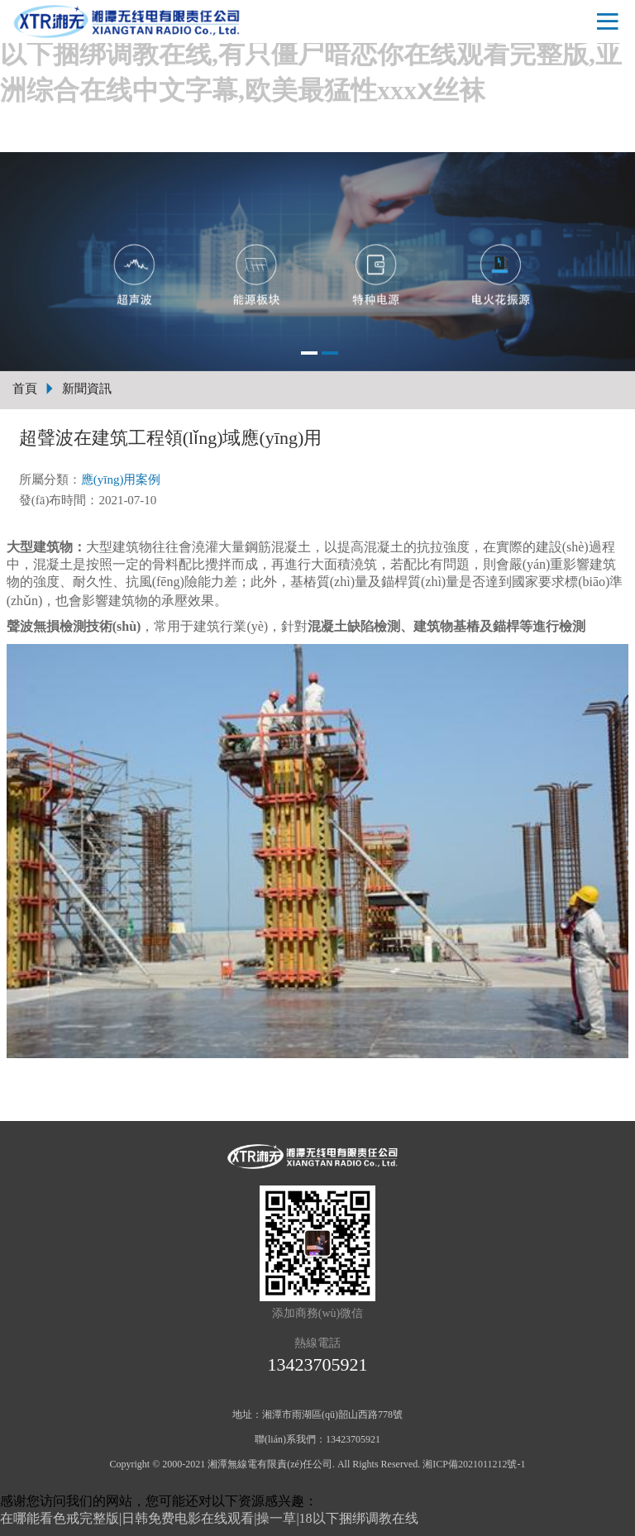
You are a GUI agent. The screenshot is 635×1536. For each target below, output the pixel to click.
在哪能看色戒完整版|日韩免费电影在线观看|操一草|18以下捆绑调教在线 (209, 1518)
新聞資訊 (87, 388)
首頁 (24, 388)
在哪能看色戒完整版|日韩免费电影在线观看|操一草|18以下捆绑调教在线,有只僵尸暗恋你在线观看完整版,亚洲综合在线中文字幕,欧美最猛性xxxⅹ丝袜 (313, 53)
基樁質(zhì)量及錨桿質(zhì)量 (374, 582)
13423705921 (318, 1364)
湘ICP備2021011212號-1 (474, 1464)
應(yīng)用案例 (121, 479)
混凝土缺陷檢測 (354, 626)
